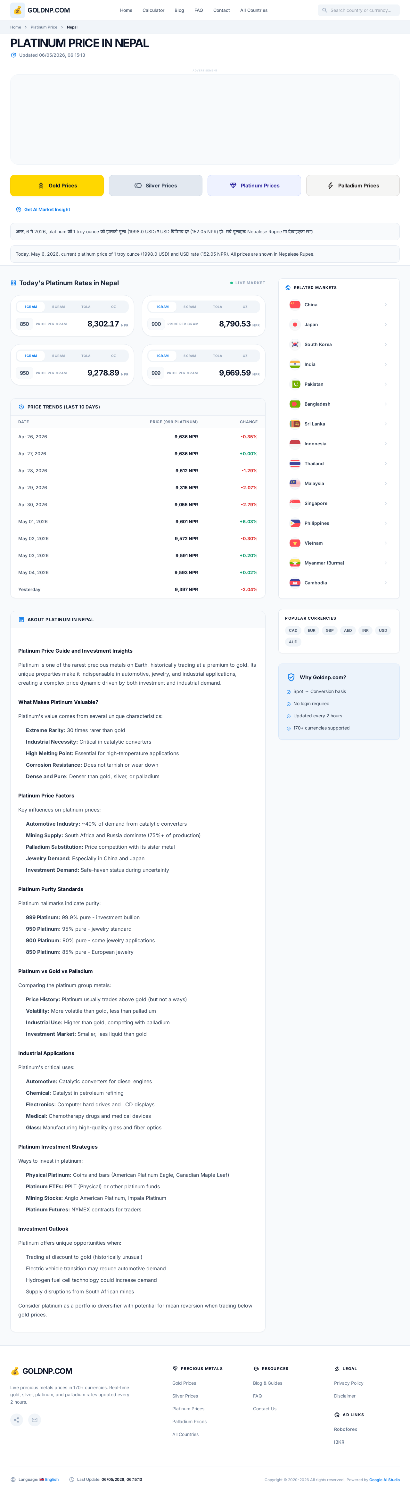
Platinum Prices (254, 185)
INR (365, 630)
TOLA (85, 307)
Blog (179, 10)
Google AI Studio (384, 1479)
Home (126, 10)
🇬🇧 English (49, 1479)
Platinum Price (44, 27)
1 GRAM (31, 307)
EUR (312, 630)
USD (383, 630)
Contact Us (264, 1408)
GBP (330, 630)
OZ (113, 307)
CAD (293, 630)
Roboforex (345, 1429)
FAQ (198, 10)
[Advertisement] (203, 119)
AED (348, 630)
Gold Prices (57, 185)
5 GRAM (58, 307)
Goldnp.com (49, 10)
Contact (221, 10)
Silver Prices (155, 185)
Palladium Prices (353, 185)
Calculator (153, 10)
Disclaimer (345, 1395)
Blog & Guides (267, 1383)
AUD (293, 641)
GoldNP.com (47, 1371)
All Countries (254, 10)
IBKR (339, 1442)
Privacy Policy (349, 1383)
